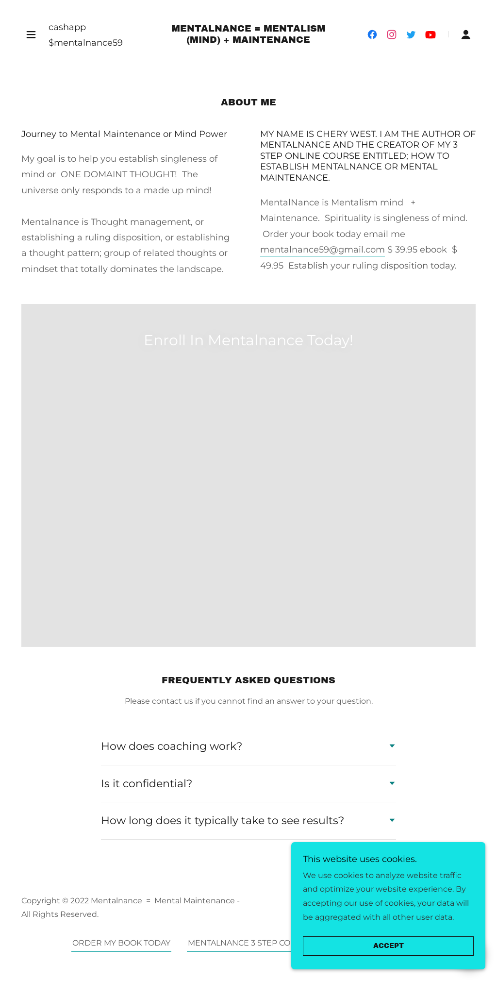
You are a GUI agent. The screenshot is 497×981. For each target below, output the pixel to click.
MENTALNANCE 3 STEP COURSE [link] (250, 729)
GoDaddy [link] (393, 694)
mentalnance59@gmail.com (322, 249)
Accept (388, 946)
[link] (248, 40)
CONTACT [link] (407, 729)
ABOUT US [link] (350, 729)
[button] (31, 34)
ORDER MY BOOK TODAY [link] (121, 729)
